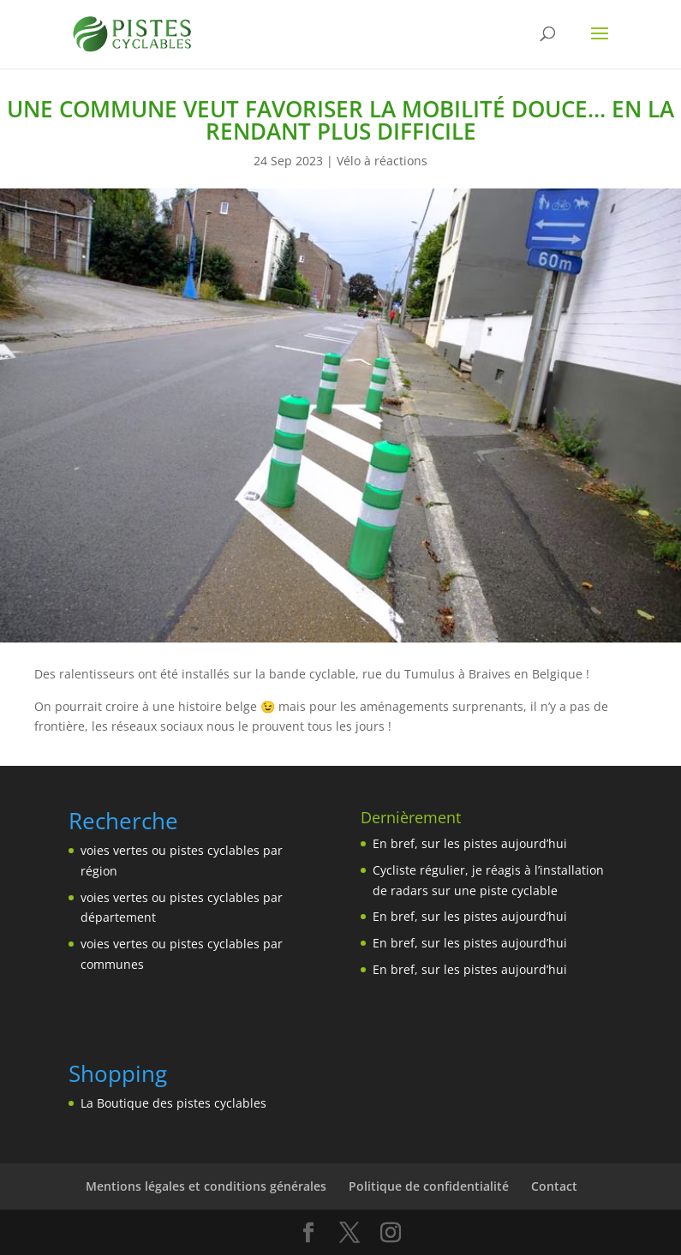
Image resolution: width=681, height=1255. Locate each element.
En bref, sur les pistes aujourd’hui (470, 843)
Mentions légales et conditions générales (206, 1186)
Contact (554, 1186)
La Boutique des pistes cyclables (173, 1103)
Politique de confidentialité (429, 1186)
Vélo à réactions (382, 160)
